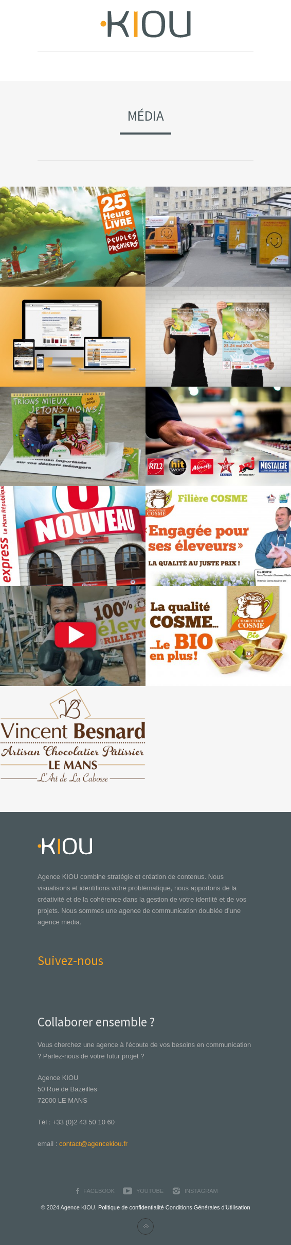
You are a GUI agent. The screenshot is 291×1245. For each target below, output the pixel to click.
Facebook (99, 1191)
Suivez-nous (70, 960)
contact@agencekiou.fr (93, 1144)
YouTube (149, 1191)
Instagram (201, 1191)
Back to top (145, 1226)
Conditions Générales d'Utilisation (208, 1207)
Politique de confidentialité (131, 1207)
